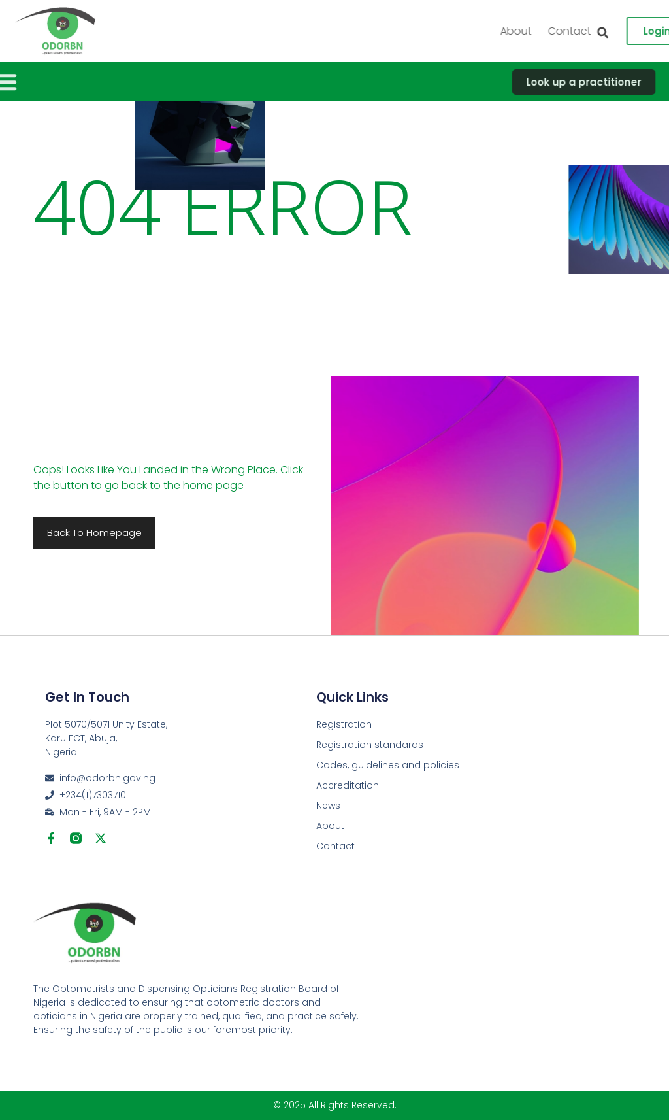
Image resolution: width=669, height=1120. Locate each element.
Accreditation (347, 785)
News (328, 805)
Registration (344, 724)
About (601, 31)
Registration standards (369, 744)
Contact (335, 846)
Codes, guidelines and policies (387, 765)
